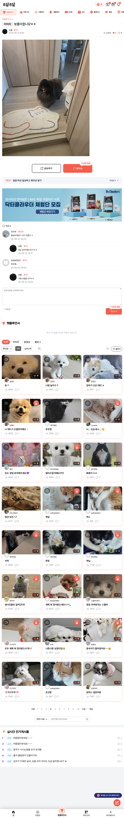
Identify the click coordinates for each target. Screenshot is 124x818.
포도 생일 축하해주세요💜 (17, 473)
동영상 (27, 342)
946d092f (16, 260)
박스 (88, 517)
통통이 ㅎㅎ (91, 473)
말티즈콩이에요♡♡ (55, 473)
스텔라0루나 (95, 601)
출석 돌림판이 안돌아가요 (25, 755)
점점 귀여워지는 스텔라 (97, 604)
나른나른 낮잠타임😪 (55, 648)
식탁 (7, 560)
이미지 (16, 342)
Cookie (94, 425)
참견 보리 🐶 (11, 517)
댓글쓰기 (113, 311)
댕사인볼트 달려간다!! (15, 604)
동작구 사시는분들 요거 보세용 (27, 750)
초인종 (49, 692)
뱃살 (48, 517)
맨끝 (91, 709)
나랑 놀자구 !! (52, 385)
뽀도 (11, 469)
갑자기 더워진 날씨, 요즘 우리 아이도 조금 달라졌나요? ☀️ (40, 761)
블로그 (38, 342)
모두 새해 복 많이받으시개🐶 (18, 648)
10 (78, 709)
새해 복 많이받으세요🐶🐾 (58, 604)
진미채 (13, 232)
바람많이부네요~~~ (22, 738)
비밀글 (6, 309)
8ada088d (54, 601)
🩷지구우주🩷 (12, 692)
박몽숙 (93, 645)
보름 (10, 30)
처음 (33, 709)
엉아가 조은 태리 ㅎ (95, 385)
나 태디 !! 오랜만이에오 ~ (16, 429)
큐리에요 (53, 425)
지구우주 (12, 645)
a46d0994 (55, 513)
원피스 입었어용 (93, 692)
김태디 (11, 381)
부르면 (49, 429)
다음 (85, 709)
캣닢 (88, 560)
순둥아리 (94, 688)
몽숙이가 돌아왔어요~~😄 (98, 648)
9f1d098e (54, 469)
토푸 (51, 645)
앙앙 (48, 560)
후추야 (11, 601)
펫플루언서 (7, 19)
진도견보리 (13, 513)
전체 (6, 342)
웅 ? (7, 385)
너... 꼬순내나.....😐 (95, 429)
